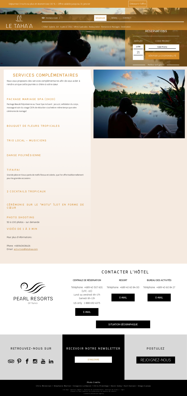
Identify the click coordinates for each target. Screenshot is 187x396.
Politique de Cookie (112, 389)
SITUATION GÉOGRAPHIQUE (123, 324)
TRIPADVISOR (52, 11)
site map (65, 389)
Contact (127, 11)
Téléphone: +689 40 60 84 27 (159, 287)
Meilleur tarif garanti (156, 65)
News (114, 11)
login (122, 389)
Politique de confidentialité (93, 389)
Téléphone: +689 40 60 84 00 (123, 287)
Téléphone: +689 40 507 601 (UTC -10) (87, 289)
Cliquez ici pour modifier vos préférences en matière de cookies (93, 391)
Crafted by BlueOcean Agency (94, 393)
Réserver (100, 11)
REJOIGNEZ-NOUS (156, 360)
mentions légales (76, 389)
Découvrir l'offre (138, 3)
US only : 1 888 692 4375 (87, 303)
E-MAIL (87, 312)
